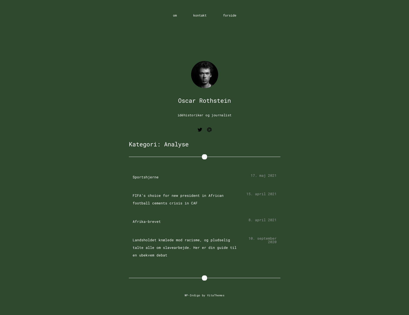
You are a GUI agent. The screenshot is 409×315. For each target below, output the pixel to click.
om (175, 15)
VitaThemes (215, 295)
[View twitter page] (200, 131)
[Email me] (209, 131)
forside (229, 15)
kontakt (200, 15)
